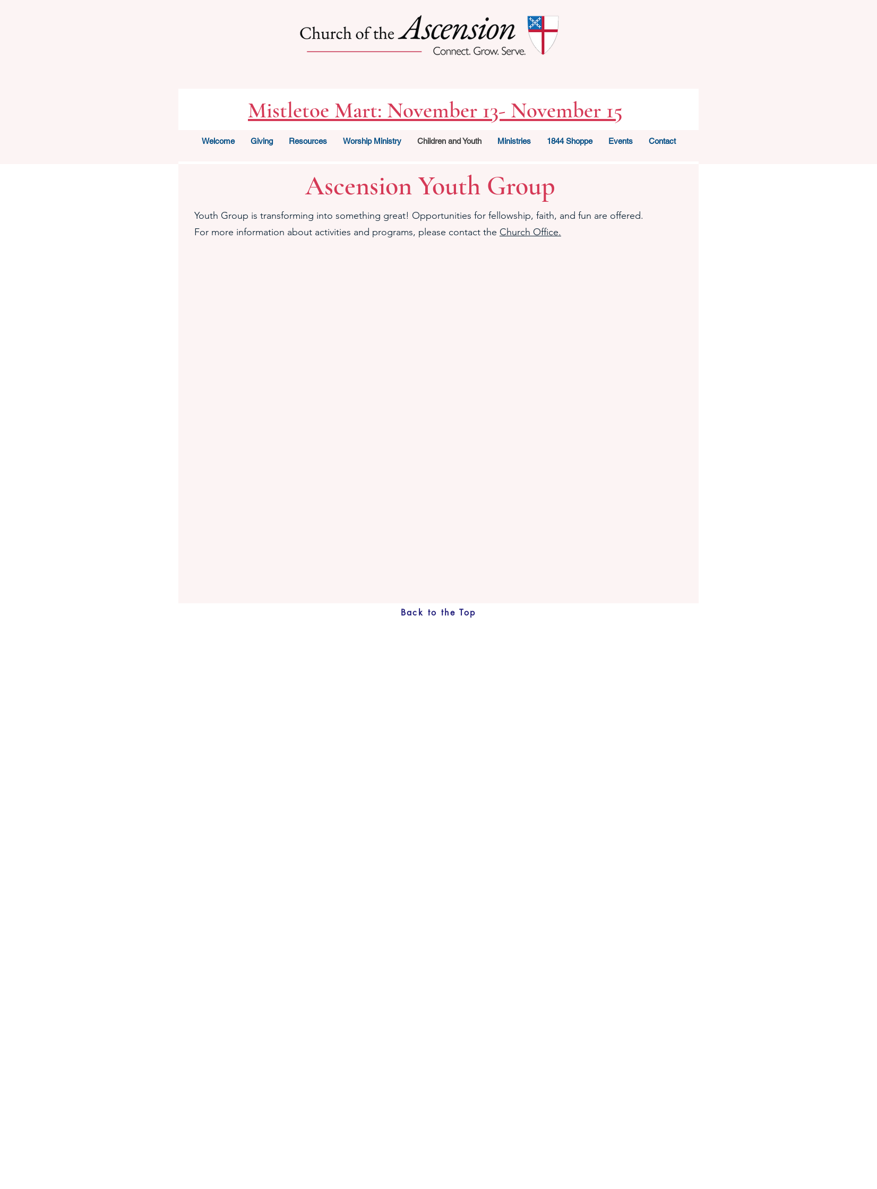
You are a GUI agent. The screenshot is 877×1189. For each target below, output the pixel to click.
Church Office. (530, 232)
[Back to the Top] (438, 612)
